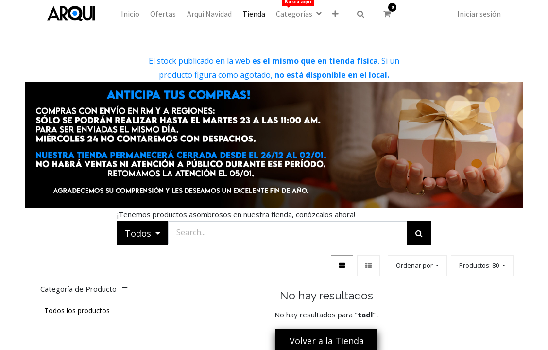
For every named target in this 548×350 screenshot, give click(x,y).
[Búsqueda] (419, 233)
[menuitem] (130, 13)
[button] (335, 13)
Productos (479, 265)
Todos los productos (77, 310)
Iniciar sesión (479, 13)
